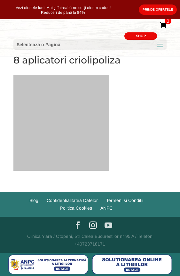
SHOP (141, 36)
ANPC (106, 208)
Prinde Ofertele (158, 9)
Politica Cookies (76, 208)
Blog (33, 200)
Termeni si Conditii (124, 200)
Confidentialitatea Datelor (72, 200)
